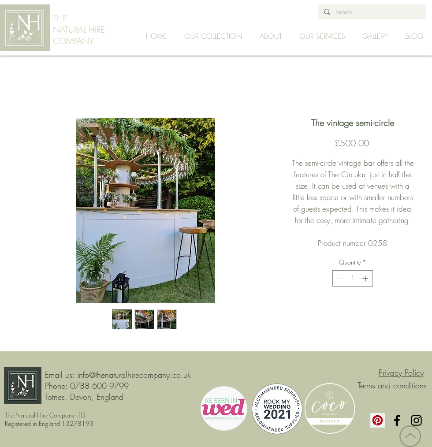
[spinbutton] (353, 278)
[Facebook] (397, 420)
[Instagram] (416, 420)
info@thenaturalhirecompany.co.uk (134, 374)
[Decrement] (339, 278)
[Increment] (366, 278)
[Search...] (371, 11)
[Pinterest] (377, 420)
